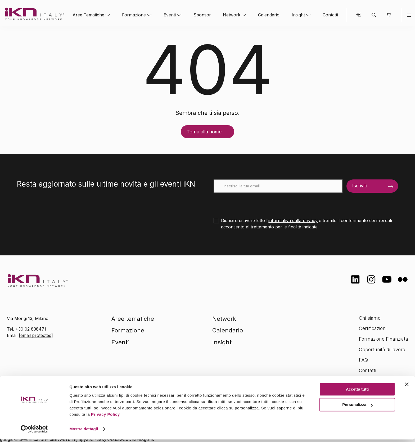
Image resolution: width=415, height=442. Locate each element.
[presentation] (254, 203)
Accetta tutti (357, 392)
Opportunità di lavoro (382, 349)
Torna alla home (204, 131)
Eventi (170, 14)
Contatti (330, 14)
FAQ (363, 360)
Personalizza (357, 407)
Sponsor (202, 14)
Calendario (268, 14)
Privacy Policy (105, 417)
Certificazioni (372, 328)
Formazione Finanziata (383, 339)
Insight (298, 14)
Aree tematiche (132, 318)
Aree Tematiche (88, 14)
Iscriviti (359, 185)
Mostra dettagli (83, 431)
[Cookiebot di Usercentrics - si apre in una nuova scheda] (34, 432)
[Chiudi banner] (407, 387)
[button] (388, 15)
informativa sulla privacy (293, 220)
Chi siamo (370, 318)
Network (231, 14)
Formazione (134, 14)
